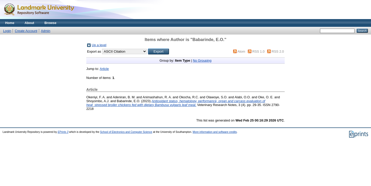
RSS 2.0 (278, 51)
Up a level (99, 45)
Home (9, 23)
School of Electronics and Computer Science (126, 132)
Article (104, 69)
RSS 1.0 (258, 51)
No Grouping (202, 60)
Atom (241, 51)
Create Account (26, 31)
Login (7, 31)
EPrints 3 (63, 132)
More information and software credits (215, 132)
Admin (45, 31)
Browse (50, 23)
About (29, 23)
